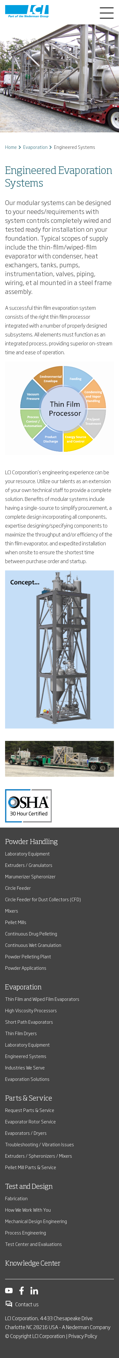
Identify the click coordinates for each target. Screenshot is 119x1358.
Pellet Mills (15, 922)
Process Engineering (25, 1232)
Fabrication (16, 1198)
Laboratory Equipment (27, 853)
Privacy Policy (83, 1336)
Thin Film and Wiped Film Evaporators (42, 998)
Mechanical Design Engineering (36, 1221)
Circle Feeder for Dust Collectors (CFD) (43, 899)
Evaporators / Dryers (26, 1132)
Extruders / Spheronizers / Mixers (38, 1155)
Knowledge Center (33, 1263)
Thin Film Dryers (21, 1033)
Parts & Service (28, 1098)
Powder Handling (31, 842)
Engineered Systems (25, 1056)
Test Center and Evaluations (33, 1244)
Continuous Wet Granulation (33, 945)
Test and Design (29, 1186)
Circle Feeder (18, 887)
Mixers (11, 910)
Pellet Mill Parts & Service (30, 1167)
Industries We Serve (25, 1067)
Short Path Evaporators (29, 1021)
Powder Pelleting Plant (28, 956)
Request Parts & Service (29, 1110)
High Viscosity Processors (31, 1010)
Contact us (22, 1304)
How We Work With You (28, 1209)
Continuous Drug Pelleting (31, 933)
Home (11, 146)
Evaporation (35, 146)
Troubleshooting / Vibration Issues (39, 1144)
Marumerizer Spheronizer (30, 876)
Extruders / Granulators (28, 865)
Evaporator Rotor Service (30, 1121)
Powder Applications (25, 967)
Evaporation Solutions (27, 1078)
